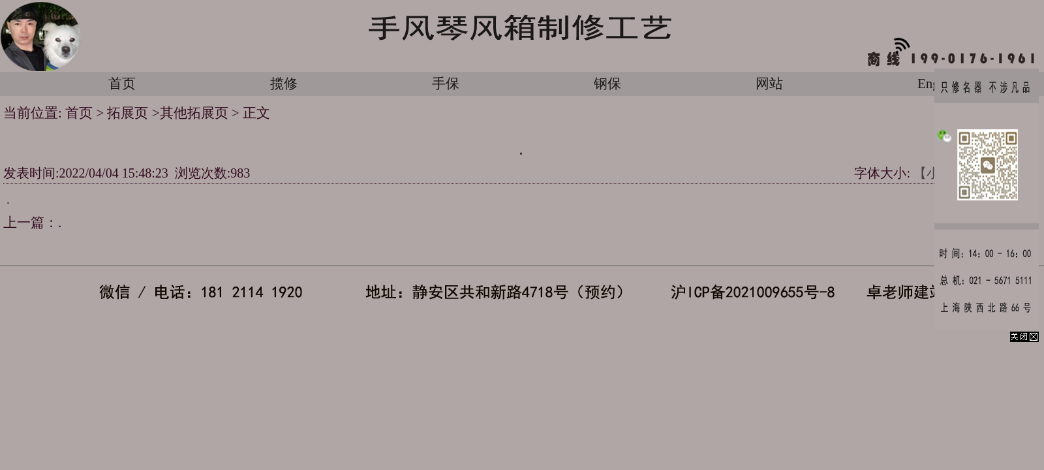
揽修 (284, 83)
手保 (445, 83)
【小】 (933, 173)
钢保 (607, 83)
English (938, 83)
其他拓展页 (194, 113)
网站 (769, 83)
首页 (122, 83)
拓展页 (129, 113)
